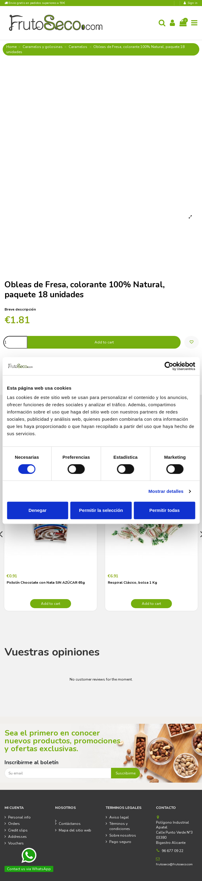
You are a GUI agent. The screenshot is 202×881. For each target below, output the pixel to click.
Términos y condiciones (119, 826)
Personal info (19, 817)
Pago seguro (120, 841)
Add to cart (104, 342)
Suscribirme (125, 773)
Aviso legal (119, 817)
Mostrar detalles (166, 491)
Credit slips (18, 830)
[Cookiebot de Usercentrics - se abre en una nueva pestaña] (168, 366)
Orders (14, 823)
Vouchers (16, 843)
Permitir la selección (101, 510)
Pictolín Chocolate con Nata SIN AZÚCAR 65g (46, 582)
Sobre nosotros (122, 835)
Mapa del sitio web (75, 830)
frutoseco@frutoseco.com (174, 864)
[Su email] (58, 773)
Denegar (38, 510)
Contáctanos (70, 823)
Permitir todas (164, 510)
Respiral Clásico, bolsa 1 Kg (132, 582)
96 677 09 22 (172, 850)
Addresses (17, 836)
